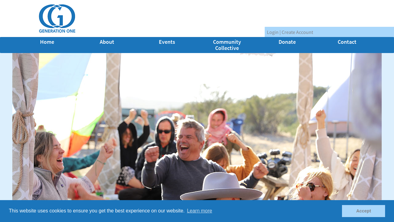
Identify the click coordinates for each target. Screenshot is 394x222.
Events (167, 41)
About (107, 41)
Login (273, 32)
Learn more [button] (199, 210)
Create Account (297, 32)
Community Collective (227, 44)
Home (47, 41)
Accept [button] (363, 210)
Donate (287, 41)
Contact (347, 41)
